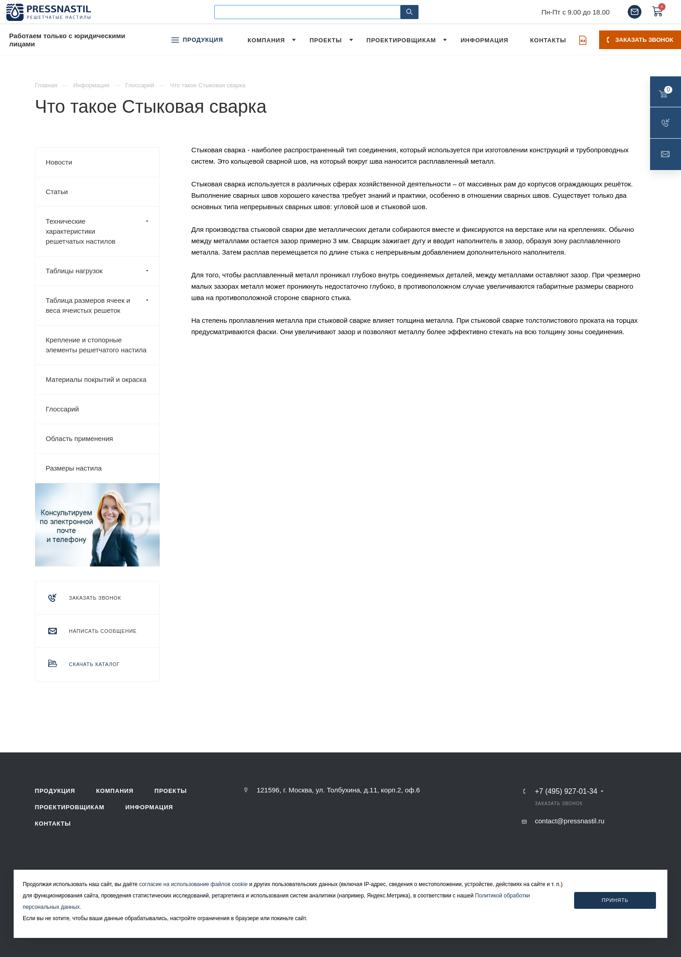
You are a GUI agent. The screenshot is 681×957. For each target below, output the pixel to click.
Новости (59, 162)
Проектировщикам (70, 807)
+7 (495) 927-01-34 (566, 791)
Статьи (57, 191)
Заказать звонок (640, 39)
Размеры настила (74, 468)
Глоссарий (62, 409)
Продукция (55, 790)
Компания (114, 790)
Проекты (171, 790)
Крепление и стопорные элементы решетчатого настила (96, 345)
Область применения (79, 438)
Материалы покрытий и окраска (96, 379)
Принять (615, 900)
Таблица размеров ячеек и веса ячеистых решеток (102, 305)
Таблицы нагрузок (102, 271)
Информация (149, 807)
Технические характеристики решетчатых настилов (102, 231)
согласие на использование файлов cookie (193, 884)
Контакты (53, 823)
